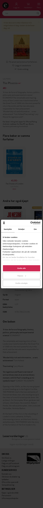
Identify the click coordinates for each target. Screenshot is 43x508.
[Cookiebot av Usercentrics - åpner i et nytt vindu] (30, 222)
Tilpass (21, 276)
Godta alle (21, 268)
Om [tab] (35, 229)
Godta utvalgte (21, 283)
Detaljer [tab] (21, 229)
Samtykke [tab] (8, 229)
